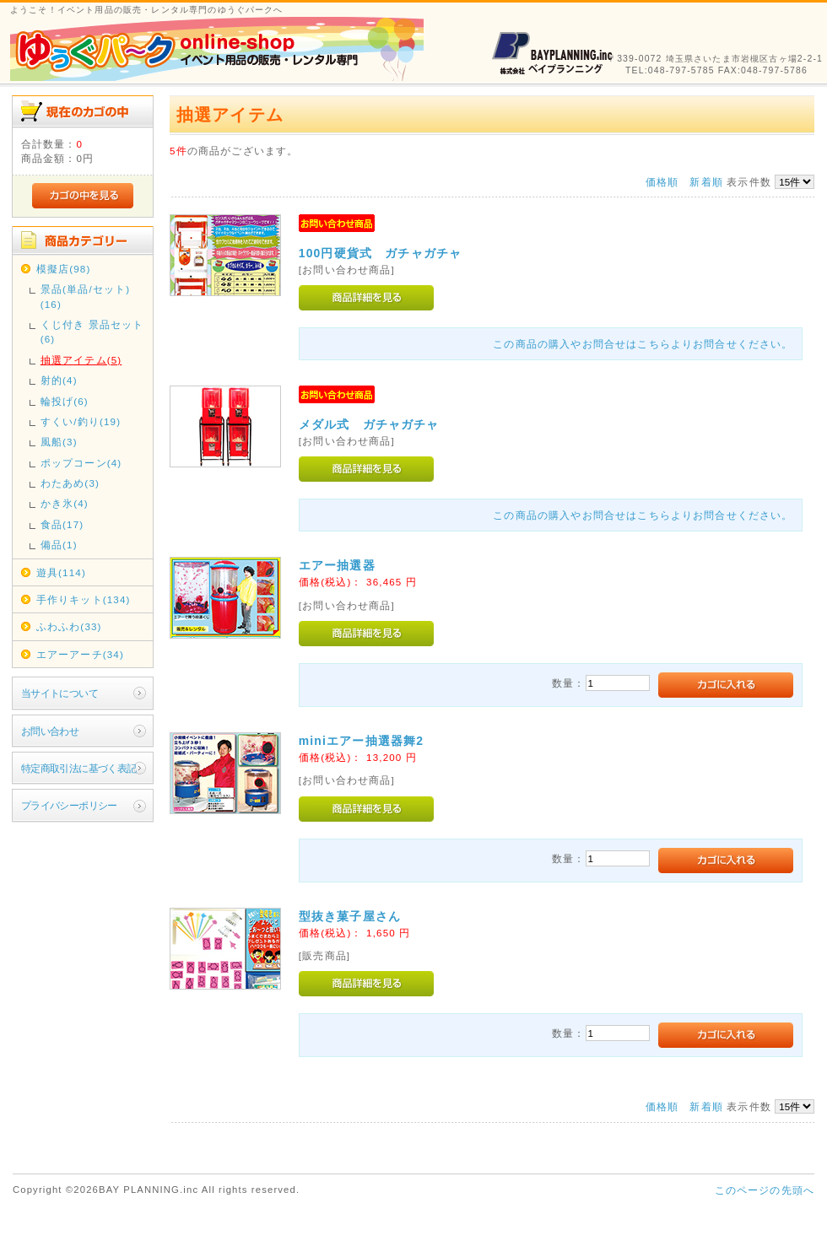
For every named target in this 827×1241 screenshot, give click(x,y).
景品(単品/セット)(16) (86, 296)
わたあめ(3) (70, 483)
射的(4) (59, 380)
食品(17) (62, 524)
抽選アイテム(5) (81, 359)
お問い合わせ (50, 731)
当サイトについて (59, 693)
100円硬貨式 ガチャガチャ (380, 253)
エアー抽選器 (337, 565)
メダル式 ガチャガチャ (369, 424)
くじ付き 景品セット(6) (92, 331)
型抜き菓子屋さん (350, 916)
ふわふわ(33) (69, 626)
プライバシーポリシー (69, 805)
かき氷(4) (65, 503)
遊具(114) (61, 572)
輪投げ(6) (65, 401)
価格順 (662, 181)
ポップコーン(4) (81, 462)
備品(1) (59, 544)
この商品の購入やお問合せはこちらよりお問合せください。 (642, 343)
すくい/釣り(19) (81, 421)
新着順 (705, 181)
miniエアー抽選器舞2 (361, 740)
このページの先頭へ (764, 1189)
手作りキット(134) (83, 599)
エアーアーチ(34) (80, 654)
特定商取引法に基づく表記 (79, 768)
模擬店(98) (63, 268)
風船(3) (59, 441)
